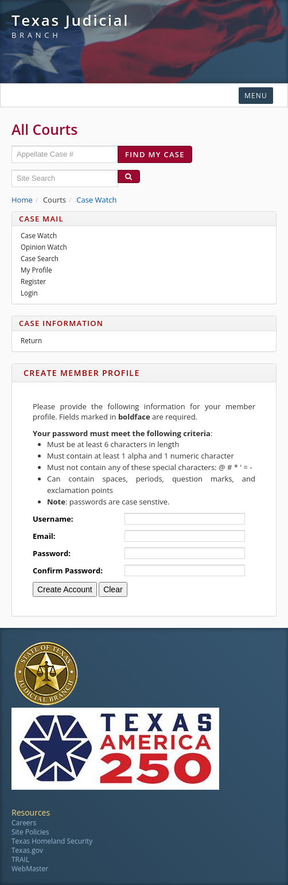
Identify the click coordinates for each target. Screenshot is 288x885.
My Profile (36, 269)
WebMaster (29, 869)
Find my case (155, 154)
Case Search (40, 258)
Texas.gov (27, 850)
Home (22, 200)
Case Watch (96, 200)
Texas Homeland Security (51, 841)
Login (29, 292)
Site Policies (30, 832)
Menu (255, 95)
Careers (23, 823)
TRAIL (20, 859)
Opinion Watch (44, 246)
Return (31, 340)
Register (33, 281)
